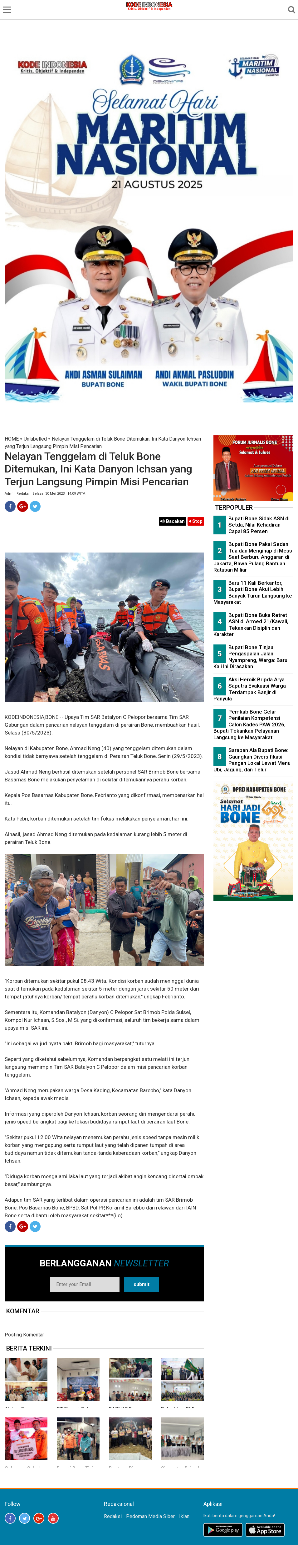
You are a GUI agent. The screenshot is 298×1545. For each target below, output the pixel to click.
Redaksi (113, 1516)
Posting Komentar (24, 1335)
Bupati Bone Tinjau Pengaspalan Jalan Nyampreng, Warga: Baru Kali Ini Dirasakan (250, 657)
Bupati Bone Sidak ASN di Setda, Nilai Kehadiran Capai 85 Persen (259, 524)
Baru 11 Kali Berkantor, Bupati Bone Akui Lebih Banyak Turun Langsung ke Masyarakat (252, 592)
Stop (196, 521)
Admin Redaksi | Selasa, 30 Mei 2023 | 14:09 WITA (45, 494)
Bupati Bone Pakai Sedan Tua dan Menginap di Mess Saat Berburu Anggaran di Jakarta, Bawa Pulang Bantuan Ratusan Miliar (252, 557)
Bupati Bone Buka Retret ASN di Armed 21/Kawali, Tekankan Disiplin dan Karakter (250, 625)
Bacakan (172, 521)
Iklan (184, 1516)
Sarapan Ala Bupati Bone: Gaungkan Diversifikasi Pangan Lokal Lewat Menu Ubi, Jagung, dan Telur (252, 760)
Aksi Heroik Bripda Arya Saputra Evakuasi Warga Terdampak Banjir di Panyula (249, 689)
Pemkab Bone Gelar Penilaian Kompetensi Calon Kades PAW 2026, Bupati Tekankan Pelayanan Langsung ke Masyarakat (249, 724)
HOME (12, 439)
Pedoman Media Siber (150, 1516)
